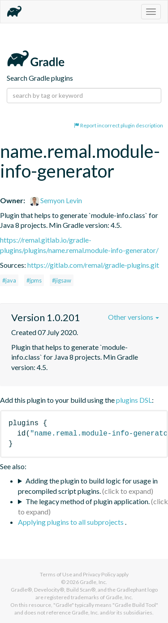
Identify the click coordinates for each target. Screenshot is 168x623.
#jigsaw (61, 280)
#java (9, 280)
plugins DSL (134, 400)
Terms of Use (56, 574)
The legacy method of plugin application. (88, 501)
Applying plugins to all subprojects (71, 522)
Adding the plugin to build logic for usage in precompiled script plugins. (88, 485)
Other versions (133, 317)
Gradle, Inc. (93, 582)
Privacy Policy (99, 574)
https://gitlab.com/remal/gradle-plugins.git (93, 265)
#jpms (34, 280)
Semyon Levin (56, 200)
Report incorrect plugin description (118, 125)
